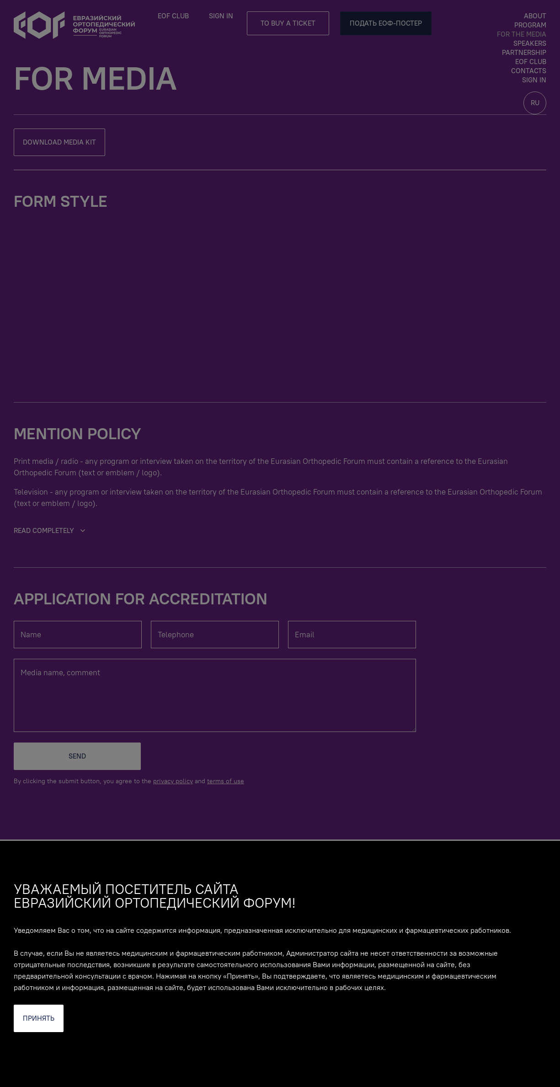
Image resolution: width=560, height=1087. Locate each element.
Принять (38, 1018)
